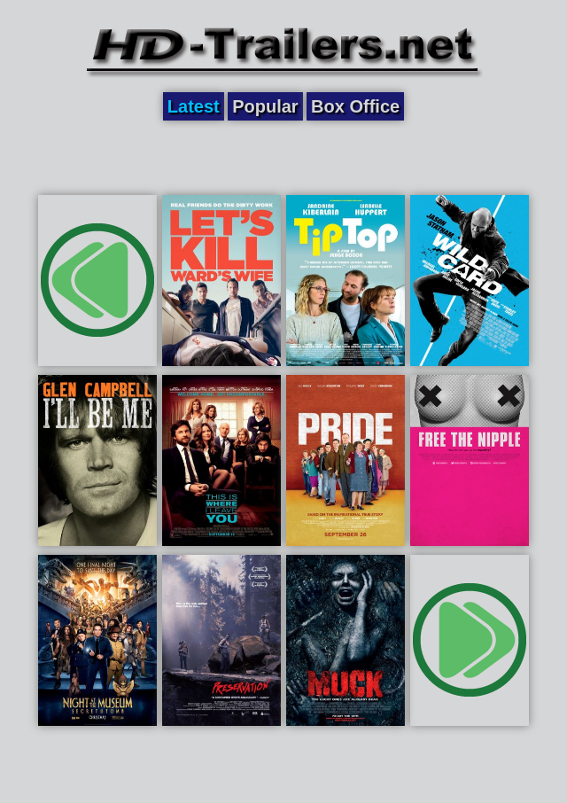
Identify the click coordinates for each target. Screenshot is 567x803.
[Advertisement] (283, 156)
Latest (193, 106)
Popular (265, 106)
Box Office (355, 106)
